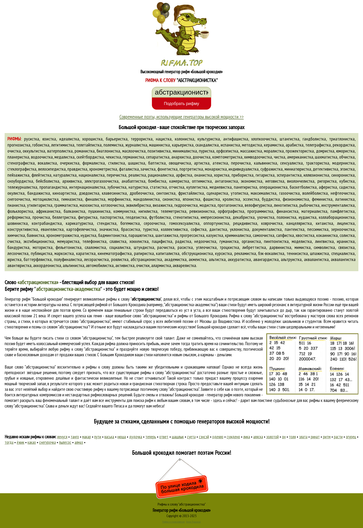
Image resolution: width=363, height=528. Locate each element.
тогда (9, 442)
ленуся (62, 436)
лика (246, 436)
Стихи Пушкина (193, 521)
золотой (272, 436)
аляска (258, 436)
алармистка (161, 265)
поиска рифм (143, 400)
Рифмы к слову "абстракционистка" (182, 504)
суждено (233, 436)
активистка (125, 265)
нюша (121, 436)
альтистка (217, 259)
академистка (175, 259)
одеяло (217, 436)
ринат (315, 436)
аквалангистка (316, 259)
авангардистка (266, 259)
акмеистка (198, 259)
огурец (351, 436)
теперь (150, 436)
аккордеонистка (47, 265)
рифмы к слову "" (133, 299)
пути (97, 436)
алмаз (79, 442)
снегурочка (47, 442)
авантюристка (19, 265)
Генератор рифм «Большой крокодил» (181, 510)
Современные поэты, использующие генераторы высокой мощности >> (181, 116)
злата (303, 436)
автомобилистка (100, 265)
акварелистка (184, 265)
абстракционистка (146, 259)
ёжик (20, 442)
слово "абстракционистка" (90, 321)
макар (86, 436)
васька (109, 436)
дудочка (135, 436)
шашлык (178, 436)
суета (191, 436)
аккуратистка (239, 259)
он (284, 436)
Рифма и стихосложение (173, 521)
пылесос (65, 442)
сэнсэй (204, 436)
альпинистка (73, 265)
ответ (163, 436)
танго (75, 436)
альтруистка (291, 259)
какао (32, 442)
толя (292, 436)
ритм (327, 436)
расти (338, 436)
